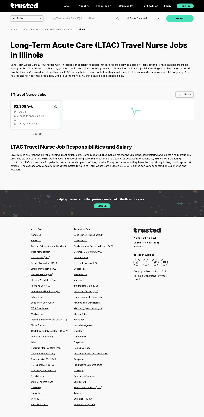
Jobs (67, 5)
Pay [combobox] (186, 94)
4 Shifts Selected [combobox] (137, 18)
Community (128, 5)
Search (179, 18)
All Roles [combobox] (18, 18)
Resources (104, 5)
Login (167, 5)
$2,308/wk (23, 106)
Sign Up (185, 5)
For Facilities (150, 5)
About (84, 5)
